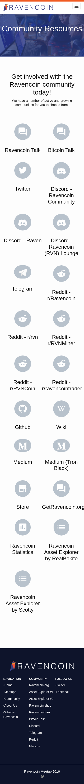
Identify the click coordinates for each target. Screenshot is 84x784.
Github (22, 427)
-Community (11, 698)
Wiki (61, 427)
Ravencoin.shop (40, 705)
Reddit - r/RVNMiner (61, 340)
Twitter (22, 189)
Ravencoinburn (39, 712)
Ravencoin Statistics (22, 549)
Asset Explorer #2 (41, 698)
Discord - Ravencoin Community (61, 195)
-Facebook (62, 692)
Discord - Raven (23, 240)
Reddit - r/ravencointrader (62, 385)
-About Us (10, 705)
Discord (34, 726)
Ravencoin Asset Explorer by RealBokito (61, 552)
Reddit (33, 739)
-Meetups (9, 692)
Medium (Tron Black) (61, 465)
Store (22, 507)
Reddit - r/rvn (22, 337)
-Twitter (60, 685)
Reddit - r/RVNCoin (22, 385)
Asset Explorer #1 (41, 692)
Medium (22, 462)
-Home (8, 685)
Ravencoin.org (39, 685)
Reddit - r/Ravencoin (61, 295)
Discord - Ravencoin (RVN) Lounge (61, 247)
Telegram (23, 289)
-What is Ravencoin (10, 715)
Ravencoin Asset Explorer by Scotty (23, 603)
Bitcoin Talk (61, 150)
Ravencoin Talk (23, 150)
